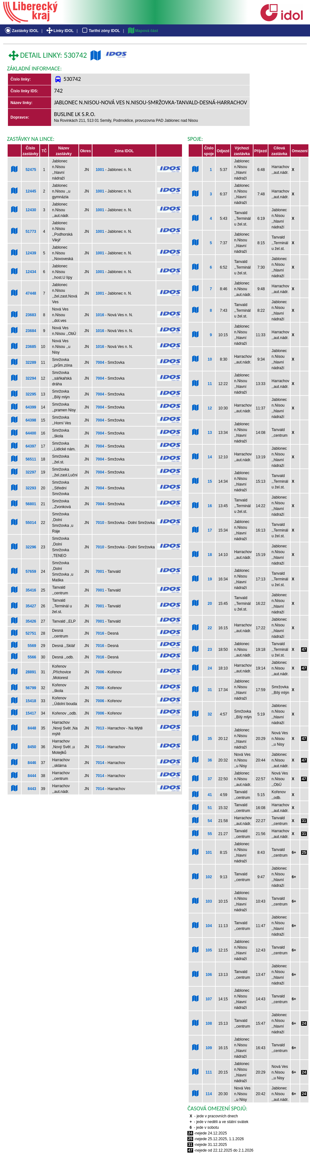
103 (209, 901)
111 (209, 1072)
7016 (100, 633)
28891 (30, 672)
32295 (30, 394)
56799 (30, 688)
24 (210, 668)
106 (209, 974)
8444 (32, 776)
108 (209, 1023)
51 (210, 808)
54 (210, 821)
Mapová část (142, 31)
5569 (32, 646)
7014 (100, 747)
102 (209, 877)
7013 (100, 728)
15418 (30, 701)
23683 (30, 315)
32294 (30, 378)
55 (210, 834)
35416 (30, 590)
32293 (30, 488)
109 (209, 1048)
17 (210, 530)
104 (209, 926)
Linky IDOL (59, 31)
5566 (32, 657)
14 (210, 457)
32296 (30, 547)
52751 (30, 633)
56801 (30, 504)
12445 (30, 191)
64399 (30, 407)
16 (210, 506)
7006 (100, 672)
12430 (30, 210)
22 (210, 628)
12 (210, 408)
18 (210, 554)
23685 (30, 346)
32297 (30, 472)
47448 (30, 293)
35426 (30, 621)
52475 (30, 169)
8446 (32, 763)
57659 (30, 571)
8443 (32, 789)
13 (210, 432)
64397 (30, 446)
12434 (30, 272)
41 (210, 795)
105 (209, 950)
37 (210, 779)
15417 (30, 713)
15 (210, 481)
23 (210, 649)
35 (210, 738)
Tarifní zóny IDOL (100, 31)
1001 (100, 169)
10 (210, 359)
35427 (30, 606)
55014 (30, 522)
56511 (30, 459)
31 (210, 690)
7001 (100, 571)
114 (209, 1094)
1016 (100, 315)
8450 (32, 747)
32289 (30, 362)
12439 (30, 253)
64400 (30, 433)
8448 (32, 728)
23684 (30, 331)
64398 (30, 420)
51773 (30, 231)
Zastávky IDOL (21, 31)
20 (210, 603)
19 (210, 579)
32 (210, 714)
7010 (100, 522)
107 (209, 999)
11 (210, 384)
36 (210, 760)
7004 (100, 362)
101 (209, 852)
